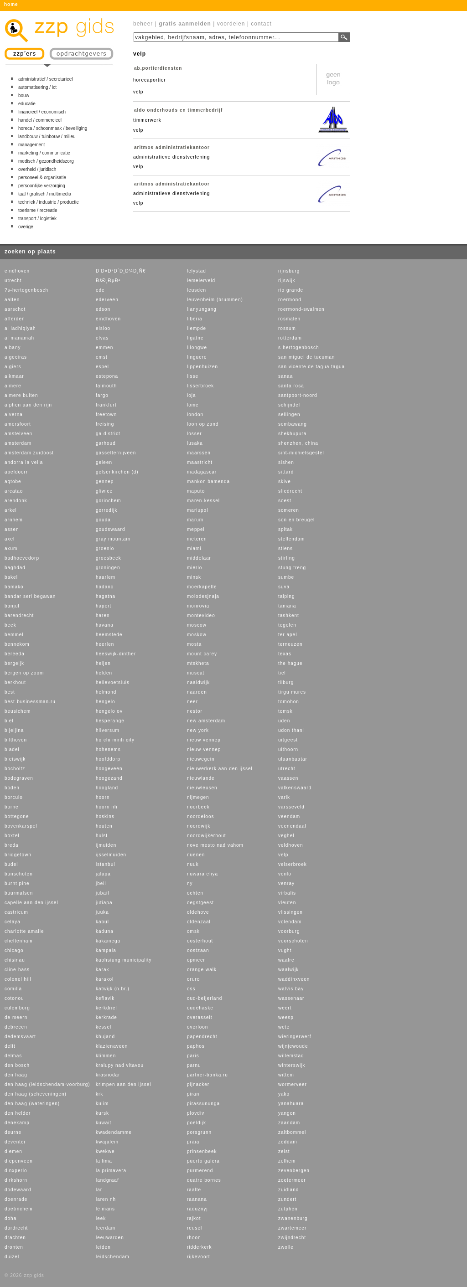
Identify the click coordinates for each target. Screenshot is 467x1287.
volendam (289, 921)
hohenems (108, 749)
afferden (15, 318)
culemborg (17, 1007)
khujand (105, 1036)
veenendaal (292, 826)
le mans (105, 1208)
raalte (194, 1189)
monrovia (198, 605)
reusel (194, 1227)
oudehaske (200, 1007)
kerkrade (106, 1017)
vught (284, 950)
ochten (195, 893)
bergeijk (14, 663)
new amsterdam (206, 720)
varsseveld (291, 806)
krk (99, 1094)
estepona (107, 376)
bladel (12, 749)
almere (13, 385)
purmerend (200, 1170)
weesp (286, 1017)
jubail (102, 893)
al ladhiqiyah (20, 328)
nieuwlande (201, 778)
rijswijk (286, 280)
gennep (105, 481)
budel (11, 864)
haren (103, 615)
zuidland (288, 1189)
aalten (12, 299)
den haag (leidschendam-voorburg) (47, 1084)
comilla (13, 988)
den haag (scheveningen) (36, 1094)
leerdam (105, 1227)
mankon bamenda (208, 481)
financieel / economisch (42, 111)
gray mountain (113, 538)
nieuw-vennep (204, 749)
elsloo (103, 328)
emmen (104, 347)
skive (284, 481)
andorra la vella (24, 462)
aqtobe (13, 481)
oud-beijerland (204, 998)
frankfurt (106, 404)
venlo (284, 873)
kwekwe (105, 1151)
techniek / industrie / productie (48, 202)
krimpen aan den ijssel (123, 1084)
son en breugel (296, 519)
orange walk (202, 969)
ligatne (195, 337)
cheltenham (19, 940)
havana (105, 625)
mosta (194, 644)
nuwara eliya (202, 873)
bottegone (17, 816)
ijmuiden (106, 845)
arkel (11, 510)
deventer (15, 1141)
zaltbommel (292, 1132)
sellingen (289, 414)
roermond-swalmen (301, 309)
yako (284, 1094)
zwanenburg (292, 1218)
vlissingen (290, 912)
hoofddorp (108, 759)
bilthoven (16, 739)
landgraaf (107, 1180)
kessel (103, 1027)
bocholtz (15, 768)
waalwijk (288, 969)
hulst (102, 835)
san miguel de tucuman (306, 357)
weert (284, 1007)
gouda (103, 519)
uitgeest (288, 739)
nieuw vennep (204, 739)
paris (193, 1055)
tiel (282, 672)
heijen (103, 663)
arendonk (16, 500)
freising (105, 424)
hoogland (107, 787)
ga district (108, 433)
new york (198, 730)
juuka (102, 912)
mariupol (197, 510)
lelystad (196, 270)
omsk (193, 931)
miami (194, 548)
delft (10, 1046)
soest (284, 500)
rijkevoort (198, 1256)
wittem (286, 1074)
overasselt (200, 1017)
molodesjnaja (203, 596)
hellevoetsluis (113, 682)
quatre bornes (204, 1180)
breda (12, 845)
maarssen (199, 452)
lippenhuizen (202, 366)
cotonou (14, 998)
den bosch (17, 1065)
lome (193, 404)
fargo (102, 395)
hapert (103, 605)
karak (102, 969)
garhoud (106, 443)
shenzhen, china (298, 443)
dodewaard (18, 1189)
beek (10, 625)
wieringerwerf (294, 1036)
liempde (196, 328)
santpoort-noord (297, 395)
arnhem (14, 519)
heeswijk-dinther (116, 653)
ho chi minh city (115, 739)
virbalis (287, 893)
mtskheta (198, 663)
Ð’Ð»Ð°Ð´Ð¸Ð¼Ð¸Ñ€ (120, 270)
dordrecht (16, 1227)
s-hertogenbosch (298, 347)
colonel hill (18, 979)
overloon (197, 1027)
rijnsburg (289, 270)
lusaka (195, 443)
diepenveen (19, 1160)
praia (193, 1141)
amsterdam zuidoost (29, 452)
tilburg (286, 682)
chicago (14, 950)
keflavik (105, 998)
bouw (23, 95)
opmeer (196, 960)
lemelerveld (201, 280)
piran (193, 1094)
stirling (286, 558)
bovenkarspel (21, 826)
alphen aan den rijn (28, 404)
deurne (13, 1132)
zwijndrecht (292, 1237)
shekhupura (292, 433)
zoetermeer (292, 1180)
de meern (16, 1017)
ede (100, 290)
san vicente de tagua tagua (311, 366)
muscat (195, 672)
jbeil (101, 883)
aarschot (15, 309)
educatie (27, 103)
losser (194, 433)
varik (284, 797)
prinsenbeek (202, 1151)
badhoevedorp (22, 558)
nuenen (196, 854)
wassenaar (291, 998)
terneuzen (290, 644)
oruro (193, 979)
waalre (286, 960)
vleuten (287, 902)
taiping (286, 596)
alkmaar (14, 376)
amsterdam (18, 443)
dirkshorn (16, 1180)
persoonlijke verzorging (41, 185)
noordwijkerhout (206, 835)
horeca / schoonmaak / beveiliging (52, 128)
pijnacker (198, 1084)
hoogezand (109, 778)
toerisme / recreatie (37, 210)
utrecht (13, 280)
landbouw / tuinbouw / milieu (47, 136)
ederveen (107, 299)
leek (101, 1218)
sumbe (286, 577)
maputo (196, 491)
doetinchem (19, 1208)
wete (284, 1027)
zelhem (287, 1160)
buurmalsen (19, 893)
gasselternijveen (116, 452)
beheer (143, 24)
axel (10, 538)
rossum (287, 328)
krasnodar (108, 1074)
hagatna (105, 596)
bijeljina (14, 730)
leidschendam (113, 1256)
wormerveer (292, 1084)
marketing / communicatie (44, 152)
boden (12, 787)
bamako (14, 586)
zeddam (287, 1141)
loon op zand (202, 424)
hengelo (105, 701)
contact (261, 24)
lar (99, 1189)
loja (191, 395)
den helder (18, 1113)
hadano (105, 586)
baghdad (15, 567)
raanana (197, 1199)
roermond (289, 299)
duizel (12, 1256)
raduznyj (197, 1208)
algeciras (16, 357)
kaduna (105, 931)
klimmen (106, 1055)
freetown (106, 414)
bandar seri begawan (30, 596)
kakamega (108, 940)
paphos (196, 1046)
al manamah (19, 337)
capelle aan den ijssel (31, 902)
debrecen (16, 1027)
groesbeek (108, 558)
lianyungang (202, 309)
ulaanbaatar (292, 759)
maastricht (200, 462)
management (31, 144)
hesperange (110, 720)
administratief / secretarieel (45, 79)
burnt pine (17, 883)
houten (104, 826)
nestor (194, 711)
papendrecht (202, 1036)
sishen (286, 462)
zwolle (286, 1247)
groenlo (105, 548)
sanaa (285, 376)
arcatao (14, 491)
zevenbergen (294, 1170)
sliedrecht (290, 491)
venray (286, 883)
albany (13, 347)
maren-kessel (203, 500)
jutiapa (104, 902)
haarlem (105, 577)
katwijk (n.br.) (113, 988)
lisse (192, 376)
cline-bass (17, 969)
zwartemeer (292, 1227)
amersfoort (18, 424)
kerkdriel (106, 1007)
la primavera (111, 1170)
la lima (104, 1160)
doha (10, 1218)
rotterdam (290, 337)
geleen (104, 462)
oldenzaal (199, 921)
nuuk (193, 864)
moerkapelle (202, 586)
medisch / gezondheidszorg (46, 161)
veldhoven (290, 845)
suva (284, 586)
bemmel (14, 634)
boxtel (12, 835)
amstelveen (18, 433)
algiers (13, 366)
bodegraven (19, 778)
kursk (102, 1113)
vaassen (288, 778)
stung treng (292, 567)
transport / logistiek (37, 218)
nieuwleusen (202, 787)
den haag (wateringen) (32, 1103)
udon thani (291, 730)
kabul (102, 921)
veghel (286, 835)
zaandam (289, 1122)
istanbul (105, 864)
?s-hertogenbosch (26, 290)
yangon (287, 1113)
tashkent (288, 615)
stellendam (291, 538)
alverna (14, 414)
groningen (108, 567)
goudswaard (110, 529)
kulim (102, 1103)
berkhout (15, 682)
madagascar (202, 471)
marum (195, 519)
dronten (14, 1247)
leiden (103, 1247)
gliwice (104, 491)
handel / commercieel (40, 120)
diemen (13, 1151)
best (10, 692)
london (195, 414)
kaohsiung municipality (124, 960)
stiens (285, 548)
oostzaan (198, 950)
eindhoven (17, 270)
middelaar (199, 558)
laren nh (106, 1199)
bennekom (17, 644)
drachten (15, 1237)
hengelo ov (109, 711)
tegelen (287, 625)
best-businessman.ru (30, 701)
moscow (197, 625)
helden (104, 672)
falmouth (106, 385)
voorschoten (293, 940)
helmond (106, 692)
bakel (11, 577)
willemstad (291, 1055)
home (11, 4)
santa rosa (291, 385)
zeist (284, 1151)
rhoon (194, 1237)
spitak (285, 529)
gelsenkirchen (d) (117, 471)
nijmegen (198, 797)
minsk (194, 577)
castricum (16, 912)
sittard (286, 471)
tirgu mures (292, 692)
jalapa (103, 873)
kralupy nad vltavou (120, 1065)
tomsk (285, 711)
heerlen (105, 644)
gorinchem (108, 500)
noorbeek (198, 806)
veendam (289, 816)
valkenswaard (294, 787)
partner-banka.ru (207, 1074)
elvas (102, 337)
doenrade (16, 1199)
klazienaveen (112, 1046)
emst (102, 357)
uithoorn (288, 749)
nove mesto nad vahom (215, 845)
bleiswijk (15, 759)
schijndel (289, 404)
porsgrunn (199, 1132)
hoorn (103, 797)
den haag (16, 1074)
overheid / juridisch (37, 169)
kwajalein (107, 1141)
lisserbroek (200, 385)
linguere (197, 357)
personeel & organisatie (42, 177)
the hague (290, 663)
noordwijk (198, 826)
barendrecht (19, 615)
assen (12, 529)
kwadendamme (114, 1132)
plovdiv (195, 1113)
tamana (287, 605)
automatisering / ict (37, 87)
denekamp (17, 1122)
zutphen (288, 1208)
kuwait (103, 1122)
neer (192, 701)
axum (11, 548)
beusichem (18, 711)
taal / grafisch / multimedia (44, 193)
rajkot (194, 1218)
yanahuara (291, 1103)
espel (102, 366)
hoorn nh (106, 806)
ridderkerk (199, 1247)
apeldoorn (17, 471)
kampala (106, 950)
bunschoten (19, 873)
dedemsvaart (20, 1036)
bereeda (15, 653)
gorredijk (106, 510)
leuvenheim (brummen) (215, 299)
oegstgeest (200, 902)
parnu (194, 1065)
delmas (13, 1055)
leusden (196, 290)
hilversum (107, 730)
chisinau (15, 960)
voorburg (289, 931)
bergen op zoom (24, 672)
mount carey (202, 653)
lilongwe (197, 347)
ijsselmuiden (111, 854)
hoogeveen (109, 768)
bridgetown (18, 854)
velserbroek (292, 864)
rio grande (290, 290)
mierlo (194, 567)
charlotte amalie (24, 931)
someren (288, 510)
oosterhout (200, 940)
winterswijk (291, 1065)
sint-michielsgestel (301, 452)
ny (190, 883)
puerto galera (203, 1160)
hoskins (105, 816)
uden (284, 720)
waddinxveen (294, 979)
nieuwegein (201, 759)
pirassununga (203, 1103)
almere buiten (21, 395)
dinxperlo (16, 1170)
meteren (197, 538)
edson (103, 309)
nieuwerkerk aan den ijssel (220, 768)
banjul (12, 605)
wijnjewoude (293, 1046)
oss (191, 988)
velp (283, 854)
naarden (197, 692)
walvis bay (291, 988)
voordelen (231, 24)
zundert (287, 1199)
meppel (196, 529)
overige (25, 226)
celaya (13, 921)
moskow (197, 634)
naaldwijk (198, 682)
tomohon (288, 701)
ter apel (287, 634)
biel (9, 720)
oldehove (198, 912)
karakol (105, 979)
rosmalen (289, 318)
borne (12, 806)
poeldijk (196, 1122)
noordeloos (200, 816)
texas (284, 653)
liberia (194, 318)
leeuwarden (110, 1237)
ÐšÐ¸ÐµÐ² (108, 280)
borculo (14, 797)
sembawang (292, 424)
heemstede (109, 634)
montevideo (201, 615)
